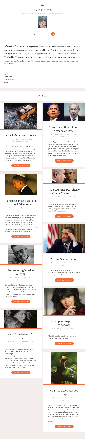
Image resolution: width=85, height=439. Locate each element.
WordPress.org (8, 82)
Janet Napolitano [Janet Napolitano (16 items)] (26, 54)
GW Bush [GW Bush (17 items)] (10, 50)
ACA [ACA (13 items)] (5, 46)
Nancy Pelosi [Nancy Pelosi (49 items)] (30, 57)
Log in (6, 74)
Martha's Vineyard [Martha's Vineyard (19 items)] (70, 54)
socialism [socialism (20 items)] (54, 61)
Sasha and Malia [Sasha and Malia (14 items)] (39, 61)
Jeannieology (42, 10)
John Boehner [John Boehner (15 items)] (50, 54)
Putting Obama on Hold (64, 259)
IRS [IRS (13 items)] (17, 54)
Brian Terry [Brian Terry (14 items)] (57, 46)
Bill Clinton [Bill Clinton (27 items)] (49, 47)
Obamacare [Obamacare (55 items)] (50, 57)
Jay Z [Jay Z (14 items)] (33, 54)
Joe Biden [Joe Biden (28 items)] (42, 54)
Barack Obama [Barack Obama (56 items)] (14, 46)
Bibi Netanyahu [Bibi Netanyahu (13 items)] (40, 46)
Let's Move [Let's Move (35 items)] (59, 53)
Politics (64, 136)
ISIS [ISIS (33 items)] (19, 54)
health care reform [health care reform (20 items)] (36, 50)
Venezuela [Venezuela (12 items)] (10, 63)
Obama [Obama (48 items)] (40, 57)
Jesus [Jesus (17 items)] (36, 54)
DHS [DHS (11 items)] (62, 46)
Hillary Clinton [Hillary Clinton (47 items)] (51, 50)
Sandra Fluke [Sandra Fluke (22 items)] (21, 61)
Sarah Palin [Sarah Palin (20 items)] (30, 61)
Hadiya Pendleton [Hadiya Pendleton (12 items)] (18, 50)
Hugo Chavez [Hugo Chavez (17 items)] (63, 50)
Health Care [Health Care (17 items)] (26, 50)
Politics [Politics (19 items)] (78, 58)
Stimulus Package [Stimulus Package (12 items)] (63, 61)
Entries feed (8, 77)
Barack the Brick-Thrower (20, 135)
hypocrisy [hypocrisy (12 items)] (69, 50)
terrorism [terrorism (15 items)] (70, 61)
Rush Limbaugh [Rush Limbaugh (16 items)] (12, 61)
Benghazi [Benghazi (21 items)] (25, 47)
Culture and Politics (21, 141)
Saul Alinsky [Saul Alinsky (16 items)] (47, 61)
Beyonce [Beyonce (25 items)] (32, 47)
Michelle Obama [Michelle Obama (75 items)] (13, 57)
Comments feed (9, 80)
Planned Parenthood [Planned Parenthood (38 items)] (66, 58)
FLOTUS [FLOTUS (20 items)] (75, 46)
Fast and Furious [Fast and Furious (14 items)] (67, 46)
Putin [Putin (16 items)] (5, 61)
